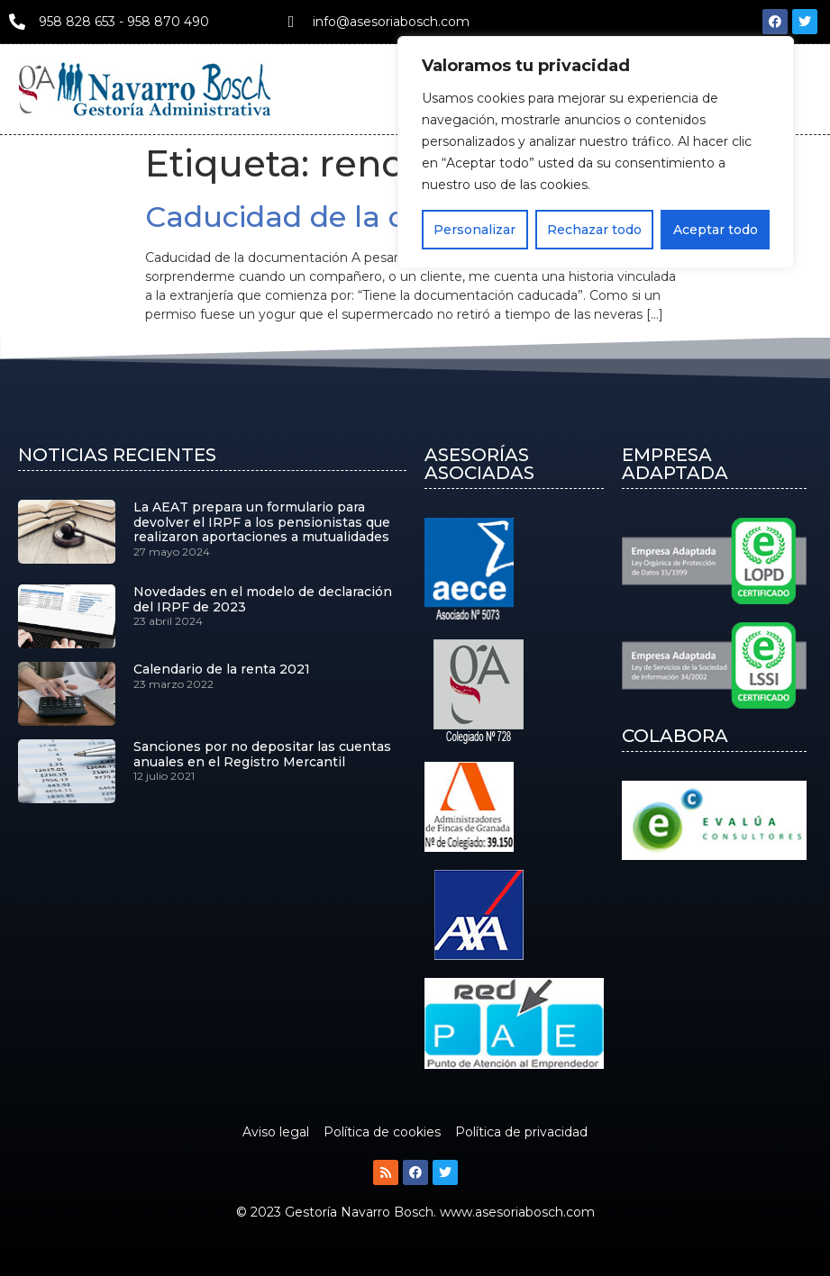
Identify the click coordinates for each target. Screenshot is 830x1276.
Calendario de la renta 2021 (221, 669)
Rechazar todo (594, 230)
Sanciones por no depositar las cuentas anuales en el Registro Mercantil (262, 754)
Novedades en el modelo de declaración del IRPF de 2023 (262, 599)
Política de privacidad (521, 1132)
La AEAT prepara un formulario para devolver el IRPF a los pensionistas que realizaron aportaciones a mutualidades (261, 522)
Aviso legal (275, 1132)
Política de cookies (382, 1132)
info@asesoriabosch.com (391, 22)
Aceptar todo (715, 230)
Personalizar (474, 230)
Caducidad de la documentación (383, 216)
